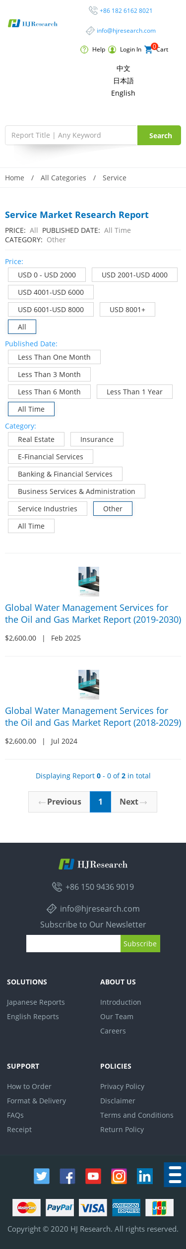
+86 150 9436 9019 (99, 886)
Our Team (116, 1016)
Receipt (19, 1129)
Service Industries (42, 507)
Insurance (92, 438)
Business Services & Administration (71, 490)
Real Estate (31, 438)
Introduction (120, 1002)
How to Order (29, 1086)
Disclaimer (117, 1100)
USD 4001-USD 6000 (46, 291)
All (17, 325)
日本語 (123, 80)
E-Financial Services (45, 455)
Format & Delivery (36, 1100)
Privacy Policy (122, 1086)
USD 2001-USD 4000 (130, 273)
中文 (123, 68)
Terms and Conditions (137, 1115)
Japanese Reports (36, 1002)
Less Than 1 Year (130, 390)
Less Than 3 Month (44, 373)
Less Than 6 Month (44, 390)
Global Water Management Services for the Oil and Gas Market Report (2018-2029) (93, 716)
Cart (156, 49)
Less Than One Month (49, 356)
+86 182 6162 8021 (126, 10)
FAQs (15, 1115)
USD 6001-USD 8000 (46, 308)
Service (114, 177)
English (123, 93)
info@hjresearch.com (126, 30)
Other (108, 507)
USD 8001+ (122, 308)
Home (14, 177)
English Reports (33, 1016)
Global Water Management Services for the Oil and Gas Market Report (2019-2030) (93, 613)
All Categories (63, 177)
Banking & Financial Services (60, 473)
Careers (113, 1030)
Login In (124, 49)
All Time (26, 408)
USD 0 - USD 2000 (42, 273)
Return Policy (122, 1129)
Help (92, 49)
